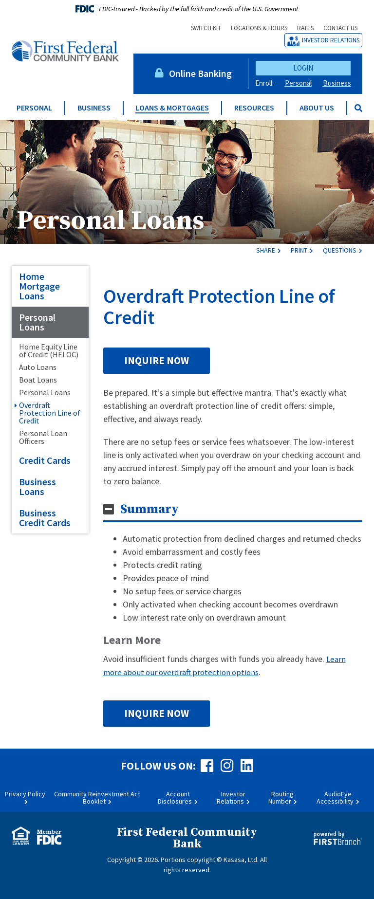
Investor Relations (330, 40)
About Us (316, 107)
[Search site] (358, 108)
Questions (339, 250)
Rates (305, 28)
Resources (254, 107)
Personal (298, 83)
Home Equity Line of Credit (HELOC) (48, 350)
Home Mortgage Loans (39, 286)
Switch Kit (206, 28)
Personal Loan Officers (43, 437)
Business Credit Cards (45, 518)
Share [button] (265, 250)
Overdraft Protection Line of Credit (49, 412)
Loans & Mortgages (172, 107)
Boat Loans (38, 380)
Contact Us (340, 28)
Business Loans (37, 486)
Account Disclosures (175, 797)
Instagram (227, 765)
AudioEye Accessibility (335, 797)
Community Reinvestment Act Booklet (97, 797)
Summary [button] (149, 509)
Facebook (207, 765)
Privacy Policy (25, 793)
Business (337, 83)
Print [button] (299, 250)
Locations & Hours (259, 28)
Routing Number (281, 797)
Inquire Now (156, 360)
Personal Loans (120, 219)
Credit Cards (45, 460)
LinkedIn (247, 765)
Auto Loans (37, 367)
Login (303, 68)
